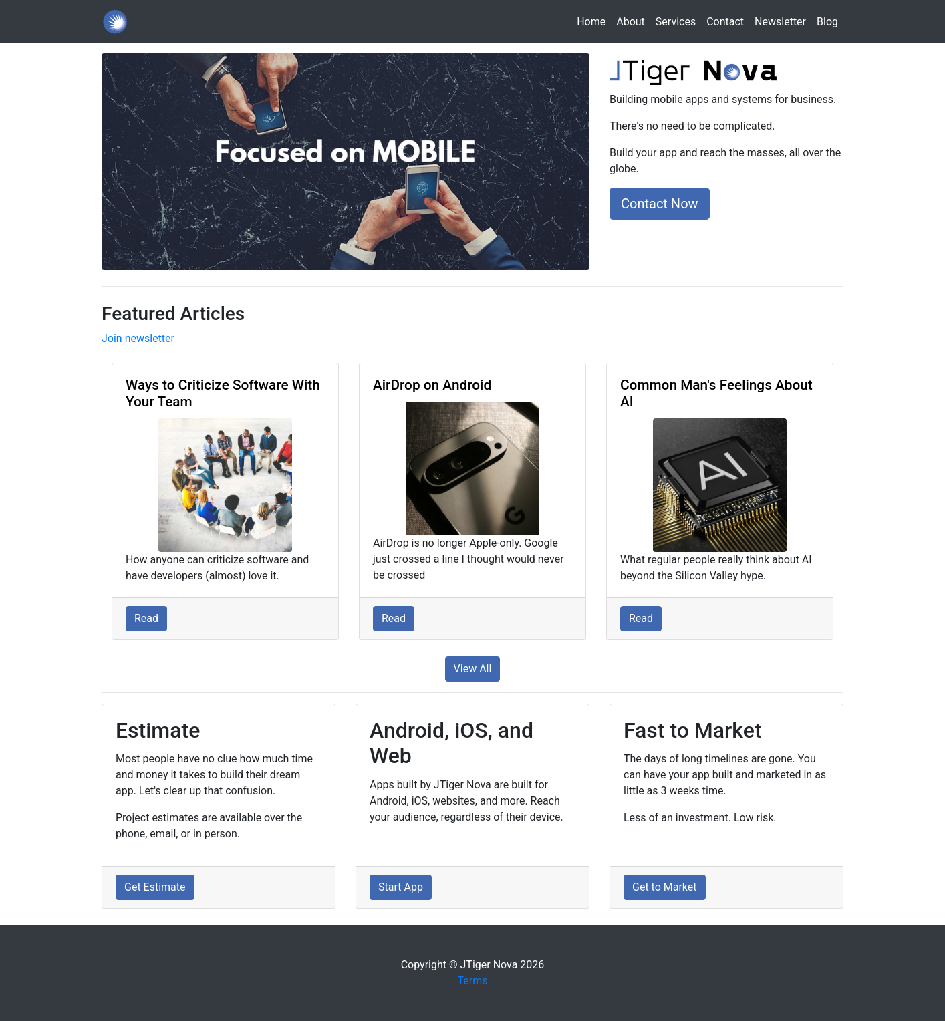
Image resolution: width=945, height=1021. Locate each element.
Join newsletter (138, 338)
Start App (400, 887)
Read (146, 618)
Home (594, 21)
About (630, 21)
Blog (827, 21)
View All (473, 668)
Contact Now (659, 204)
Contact (725, 21)
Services (676, 21)
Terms (473, 980)
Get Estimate (155, 887)
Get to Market (664, 887)
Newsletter (780, 21)
